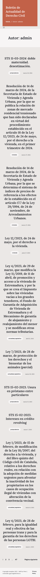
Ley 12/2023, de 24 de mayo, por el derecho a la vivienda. (20, 242)
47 (16, 560)
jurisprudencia (14, 73)
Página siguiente (31, 560)
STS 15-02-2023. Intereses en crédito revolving (20, 419)
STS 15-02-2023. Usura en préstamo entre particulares (20, 391)
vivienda (14, 155)
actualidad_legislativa (15, 338)
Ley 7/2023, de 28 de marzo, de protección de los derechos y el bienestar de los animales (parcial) (20, 359)
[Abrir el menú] (4, 27)
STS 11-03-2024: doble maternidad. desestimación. (20, 62)
